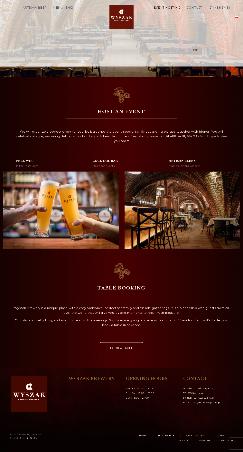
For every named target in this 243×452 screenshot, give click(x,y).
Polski (183, 440)
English (204, 440)
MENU (142, 435)
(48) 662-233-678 (203, 397)
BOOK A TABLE (121, 348)
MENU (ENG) (63, 16)
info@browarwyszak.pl (206, 402)
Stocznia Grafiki (28, 438)
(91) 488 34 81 (219, 16)
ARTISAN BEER (35, 16)
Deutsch (227, 440)
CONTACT (194, 16)
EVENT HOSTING (167, 16)
